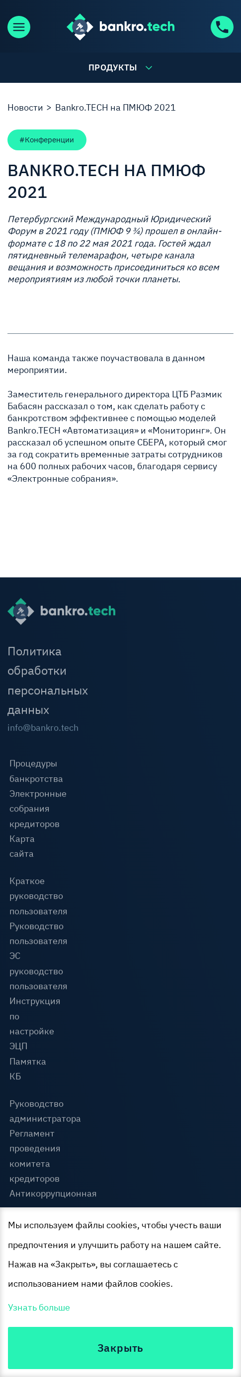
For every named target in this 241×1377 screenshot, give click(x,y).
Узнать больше (39, 1307)
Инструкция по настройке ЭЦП (35, 1024)
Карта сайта (22, 846)
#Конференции (46, 139)
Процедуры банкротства (36, 771)
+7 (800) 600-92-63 (222, 27)
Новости (25, 107)
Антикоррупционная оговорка (53, 1202)
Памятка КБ (27, 1069)
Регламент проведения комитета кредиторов (35, 1156)
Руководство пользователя (38, 934)
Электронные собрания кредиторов (38, 809)
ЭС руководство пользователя (38, 972)
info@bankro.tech (30, 728)
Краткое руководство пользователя (38, 897)
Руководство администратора (45, 1111)
